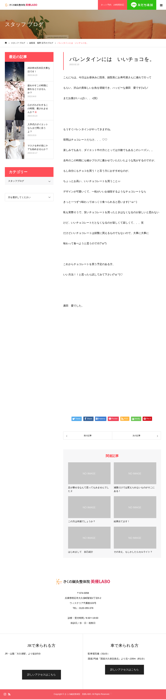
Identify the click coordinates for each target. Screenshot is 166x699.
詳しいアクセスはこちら (41, 674)
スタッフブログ (16, 181)
